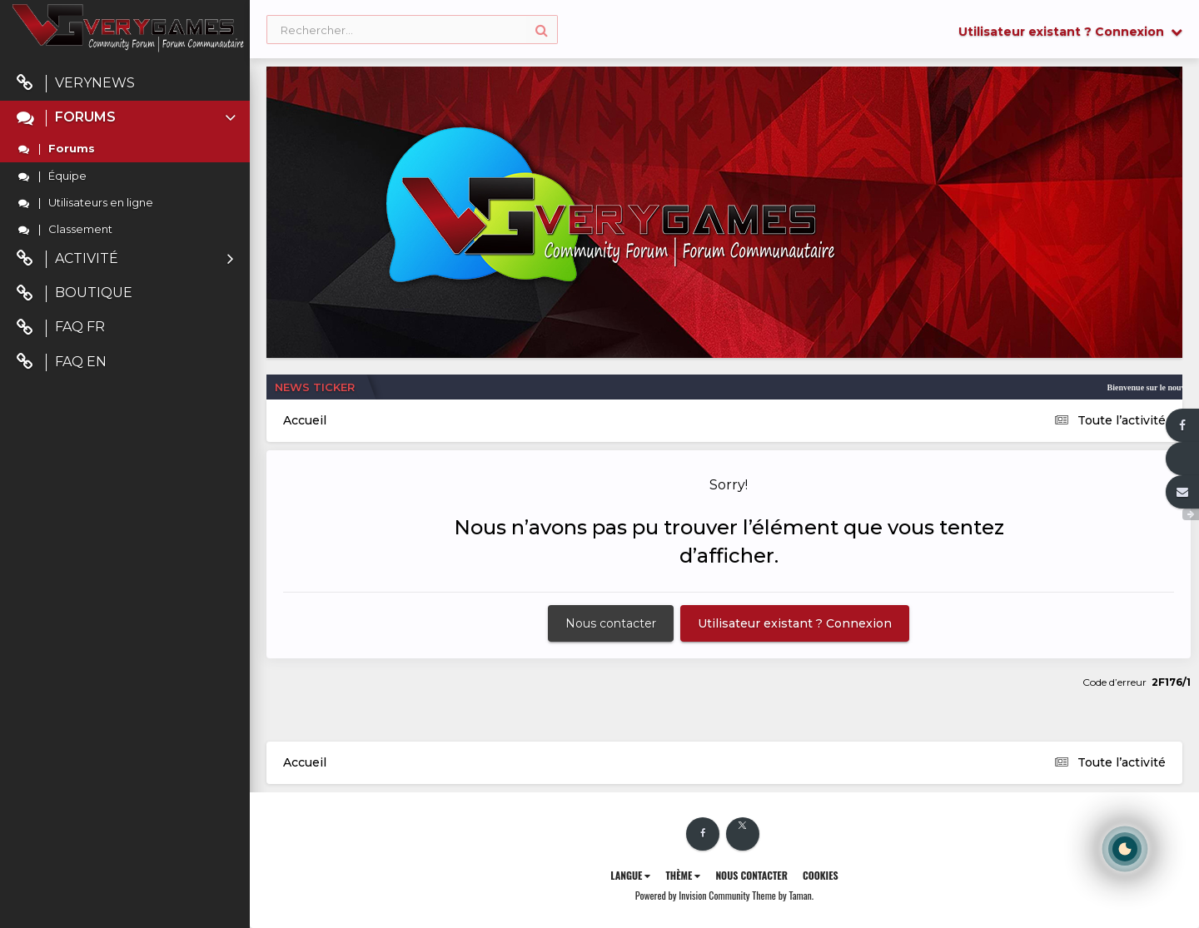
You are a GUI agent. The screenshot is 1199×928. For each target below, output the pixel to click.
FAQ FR (61, 327)
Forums (128, 118)
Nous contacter (610, 623)
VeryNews (76, 83)
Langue (630, 875)
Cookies (820, 875)
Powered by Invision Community (692, 895)
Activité (125, 259)
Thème (682, 875)
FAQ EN (62, 362)
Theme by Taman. (782, 895)
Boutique (74, 293)
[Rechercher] (412, 30)
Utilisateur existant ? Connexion (1070, 31)
